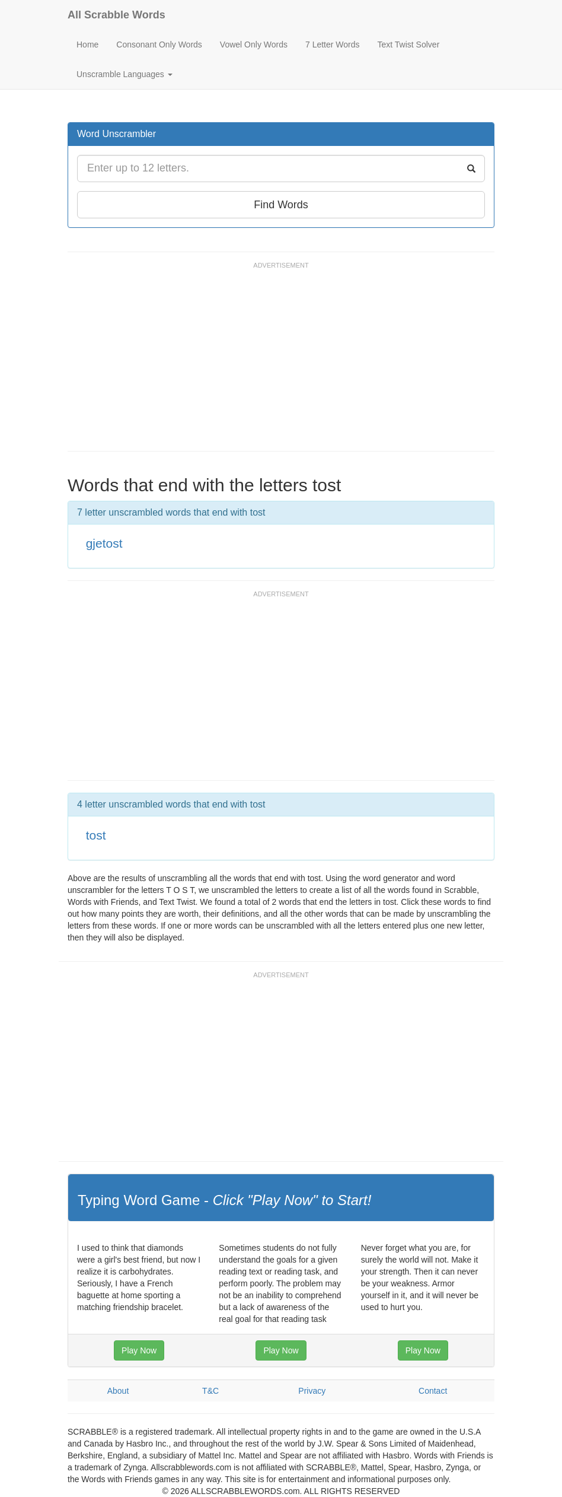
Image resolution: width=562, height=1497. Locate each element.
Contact (433, 1391)
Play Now (139, 1350)
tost (96, 835)
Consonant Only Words (159, 44)
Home (87, 44)
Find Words (281, 205)
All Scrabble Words (116, 15)
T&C (210, 1391)
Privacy (311, 1391)
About (118, 1391)
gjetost (104, 543)
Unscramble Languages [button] (124, 74)
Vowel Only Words (254, 44)
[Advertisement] (283, 362)
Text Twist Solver (409, 44)
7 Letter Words (332, 44)
